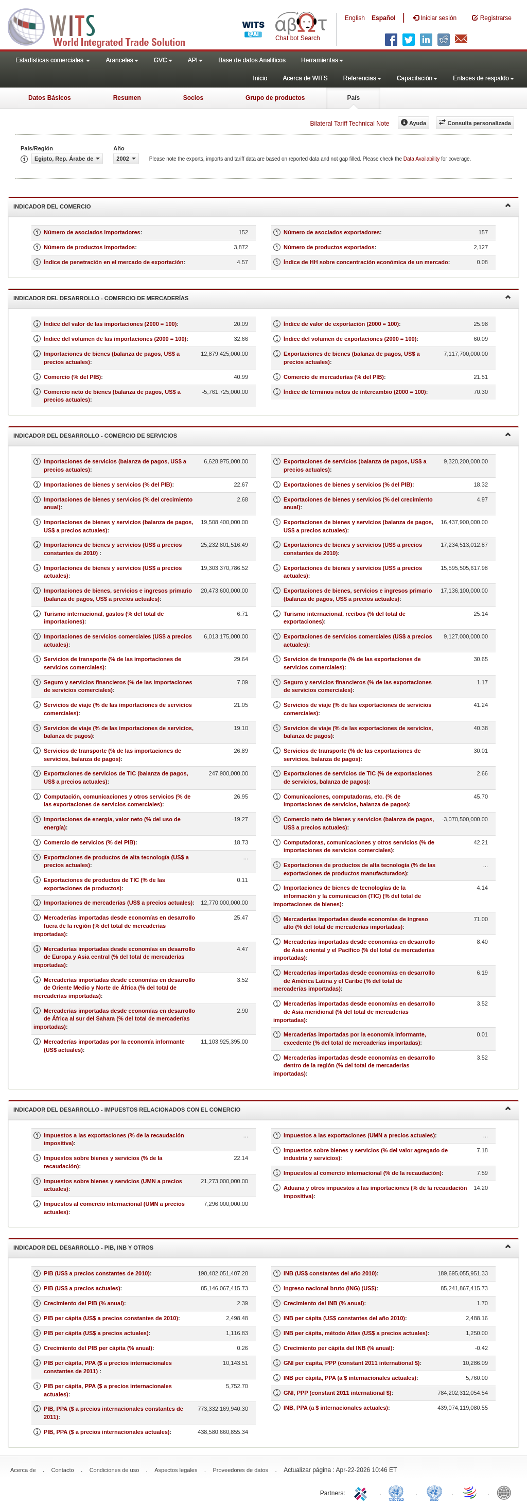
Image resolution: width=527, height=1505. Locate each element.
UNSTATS (434, 1492)
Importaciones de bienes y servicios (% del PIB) (108, 484)
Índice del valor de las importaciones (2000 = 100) (110, 324)
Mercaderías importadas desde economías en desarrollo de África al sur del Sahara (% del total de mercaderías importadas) (114, 1019)
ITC (362, 1492)
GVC (163, 60)
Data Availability (422, 159)
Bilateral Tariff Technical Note (349, 123)
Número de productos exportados (329, 247)
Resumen (127, 97)
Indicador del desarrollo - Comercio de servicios (262, 435)
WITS (103, 25)
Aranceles (122, 60)
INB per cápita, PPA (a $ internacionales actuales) (350, 1378)
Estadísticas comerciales (52, 60)
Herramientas (322, 60)
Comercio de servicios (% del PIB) (89, 842)
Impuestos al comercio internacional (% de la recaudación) (363, 1173)
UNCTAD (398, 1492)
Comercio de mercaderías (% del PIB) (334, 377)
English (355, 18)
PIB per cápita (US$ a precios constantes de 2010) (111, 1318)
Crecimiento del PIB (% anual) (84, 1303)
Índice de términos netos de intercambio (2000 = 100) (355, 392)
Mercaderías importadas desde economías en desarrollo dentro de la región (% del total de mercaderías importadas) (354, 1065)
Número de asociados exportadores (332, 232)
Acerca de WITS (305, 78)
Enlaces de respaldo (483, 78)
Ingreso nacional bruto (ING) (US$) (330, 1288)
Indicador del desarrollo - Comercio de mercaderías (262, 297)
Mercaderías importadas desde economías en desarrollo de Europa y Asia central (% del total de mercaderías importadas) (114, 957)
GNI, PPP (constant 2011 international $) (337, 1393)
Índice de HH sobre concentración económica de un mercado (366, 262)
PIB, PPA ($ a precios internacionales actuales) (107, 1432)
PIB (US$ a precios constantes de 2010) (97, 1273)
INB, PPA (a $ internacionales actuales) (336, 1408)
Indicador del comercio (262, 206)
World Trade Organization (470, 1492)
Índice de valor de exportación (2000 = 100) (341, 324)
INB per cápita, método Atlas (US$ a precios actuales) (356, 1333)
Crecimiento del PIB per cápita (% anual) (98, 1348)
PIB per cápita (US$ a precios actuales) (96, 1333)
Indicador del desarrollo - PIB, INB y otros (262, 1247)
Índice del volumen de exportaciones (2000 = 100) (350, 339)
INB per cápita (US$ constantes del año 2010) (344, 1318)
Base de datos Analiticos (252, 60)
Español (384, 18)
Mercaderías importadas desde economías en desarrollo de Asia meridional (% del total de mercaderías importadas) (354, 1011)
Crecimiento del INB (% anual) (324, 1303)
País (353, 97)
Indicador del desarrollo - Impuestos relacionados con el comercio (262, 1109)
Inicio (260, 78)
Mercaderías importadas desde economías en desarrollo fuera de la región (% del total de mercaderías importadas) (114, 925)
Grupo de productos (275, 97)
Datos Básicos (49, 97)
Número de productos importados (89, 247)
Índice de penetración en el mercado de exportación (113, 262)
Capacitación (417, 78)
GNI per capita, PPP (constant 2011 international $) (351, 1363)
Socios (193, 97)
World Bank (506, 1492)
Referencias (362, 78)
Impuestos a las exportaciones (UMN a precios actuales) (359, 1135)
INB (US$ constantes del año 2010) (330, 1273)
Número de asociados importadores (92, 232)
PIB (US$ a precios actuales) (82, 1288)
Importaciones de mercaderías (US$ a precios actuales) (118, 902)
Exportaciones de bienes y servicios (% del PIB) (348, 484)
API (195, 60)
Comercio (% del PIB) (72, 377)
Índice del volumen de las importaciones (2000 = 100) (115, 339)
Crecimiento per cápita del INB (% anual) (338, 1348)
